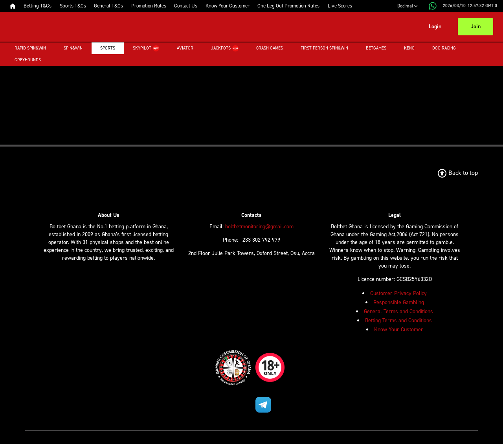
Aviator (185, 48)
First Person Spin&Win (324, 48)
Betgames (376, 48)
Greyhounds (28, 60)
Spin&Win (73, 48)
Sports (107, 48)
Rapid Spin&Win (30, 48)
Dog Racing (444, 48)
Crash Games (269, 48)
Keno (409, 48)
